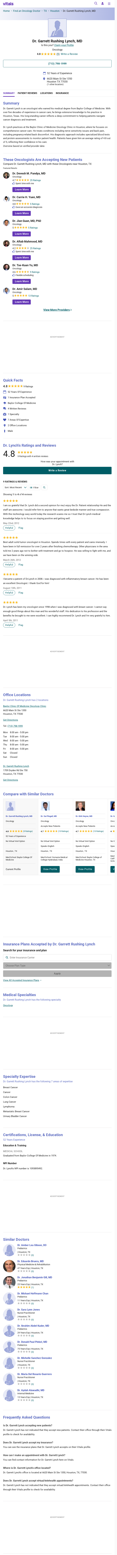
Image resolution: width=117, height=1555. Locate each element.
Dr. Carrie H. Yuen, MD (26, 197)
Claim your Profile (64, 45)
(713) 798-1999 (15, 726)
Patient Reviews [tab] (27, 93)
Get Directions (10, 720)
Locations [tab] (46, 93)
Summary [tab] (9, 93)
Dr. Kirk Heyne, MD (84, 816)
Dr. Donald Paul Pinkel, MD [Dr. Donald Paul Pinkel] (32, 1342)
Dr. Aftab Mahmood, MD (27, 241)
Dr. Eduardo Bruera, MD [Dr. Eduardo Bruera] (30, 1261)
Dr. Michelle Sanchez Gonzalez (34, 1358)
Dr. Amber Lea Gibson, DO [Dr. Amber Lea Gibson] (31, 1245)
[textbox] (57, 957)
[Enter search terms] (15, 487)
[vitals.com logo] (8, 3)
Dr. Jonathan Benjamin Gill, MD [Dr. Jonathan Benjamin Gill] (34, 1277)
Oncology (8, 1005)
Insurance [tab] (62, 93)
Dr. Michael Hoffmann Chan (32, 1293)
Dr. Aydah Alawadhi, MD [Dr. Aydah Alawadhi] (30, 1390)
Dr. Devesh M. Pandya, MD (29, 173)
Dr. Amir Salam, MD (24, 289)
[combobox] (57, 957)
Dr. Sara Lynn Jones (28, 1309)
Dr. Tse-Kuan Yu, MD (25, 265)
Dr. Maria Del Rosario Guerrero (34, 1374)
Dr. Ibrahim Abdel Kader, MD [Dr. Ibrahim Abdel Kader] (33, 1325)
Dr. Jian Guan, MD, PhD (26, 221)
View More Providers (56, 309)
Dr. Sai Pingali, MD (49, 816)
